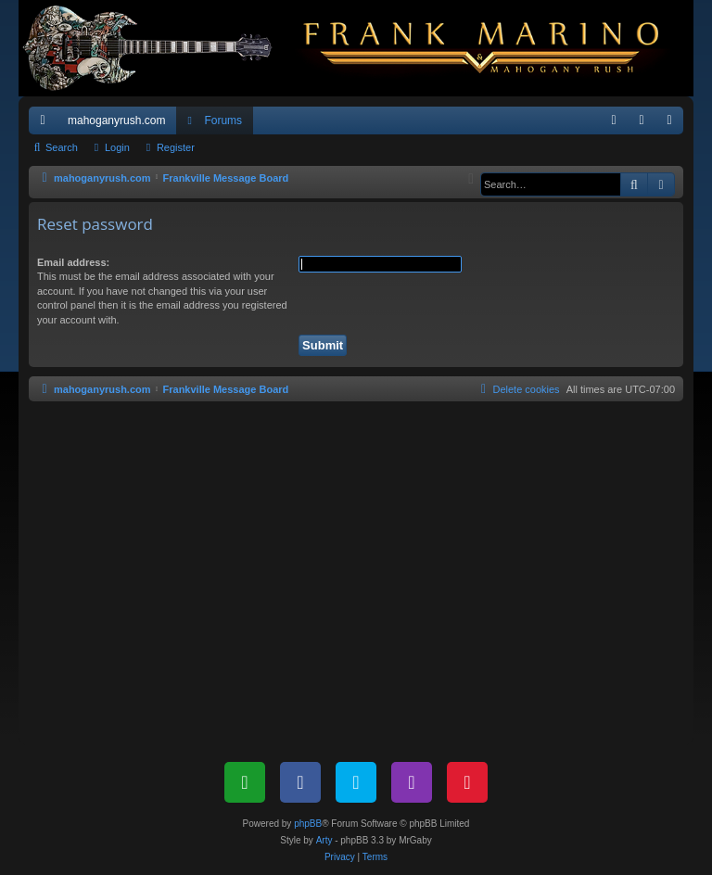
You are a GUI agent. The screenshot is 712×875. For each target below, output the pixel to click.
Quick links (46, 124)
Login (117, 147)
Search (61, 147)
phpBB (308, 823)
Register (176, 147)
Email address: (73, 262)
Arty (324, 840)
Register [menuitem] (673, 124)
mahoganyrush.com (116, 120)
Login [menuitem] (645, 124)
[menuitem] (614, 120)
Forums (223, 120)
